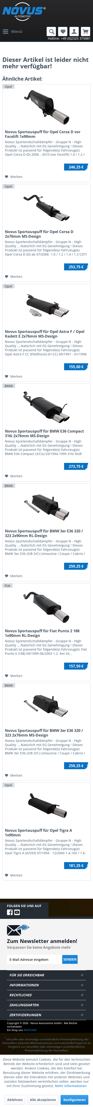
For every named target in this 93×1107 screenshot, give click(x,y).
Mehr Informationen (71, 1086)
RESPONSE (30, 1030)
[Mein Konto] (74, 31)
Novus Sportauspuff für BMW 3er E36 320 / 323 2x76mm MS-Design (44, 732)
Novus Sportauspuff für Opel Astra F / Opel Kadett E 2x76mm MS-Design (44, 333)
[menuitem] (12, 31)
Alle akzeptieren (43, 1100)
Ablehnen (15, 1100)
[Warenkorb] (85, 31)
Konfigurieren (74, 1100)
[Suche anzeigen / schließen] (51, 31)
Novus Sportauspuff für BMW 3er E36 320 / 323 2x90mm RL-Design (44, 533)
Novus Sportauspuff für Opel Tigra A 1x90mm (38, 832)
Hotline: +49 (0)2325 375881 (69, 38)
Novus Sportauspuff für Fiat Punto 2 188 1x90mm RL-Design (42, 633)
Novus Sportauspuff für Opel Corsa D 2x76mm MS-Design (39, 234)
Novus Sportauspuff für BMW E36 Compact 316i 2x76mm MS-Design (44, 433)
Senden (69, 959)
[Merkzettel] (62, 31)
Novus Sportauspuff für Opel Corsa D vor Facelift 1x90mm (42, 134)
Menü (12, 31)
